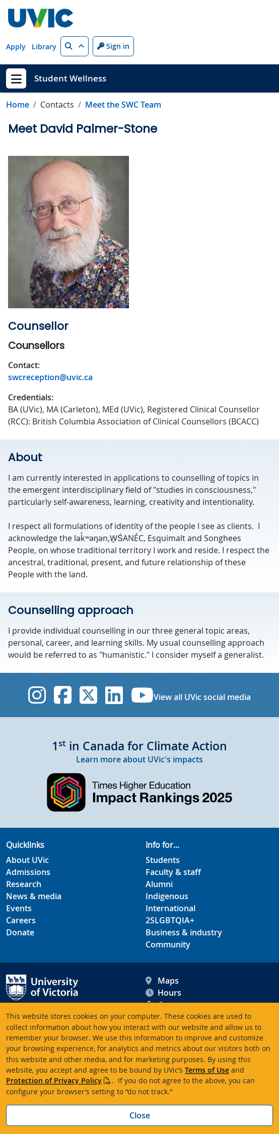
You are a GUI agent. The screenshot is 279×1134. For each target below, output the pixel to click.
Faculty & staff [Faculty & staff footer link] (173, 872)
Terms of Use (207, 1070)
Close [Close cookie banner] (139, 1115)
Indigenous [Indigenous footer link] (167, 896)
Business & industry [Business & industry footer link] (184, 932)
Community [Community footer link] (168, 944)
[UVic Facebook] (63, 695)
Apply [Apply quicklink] (16, 46)
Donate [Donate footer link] (20, 932)
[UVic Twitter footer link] (88, 695)
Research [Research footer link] (23, 884)
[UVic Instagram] (37, 695)
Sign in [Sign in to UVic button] (113, 46)
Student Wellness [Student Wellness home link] (70, 78)
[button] (74, 46)
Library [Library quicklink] (44, 46)
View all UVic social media (202, 697)
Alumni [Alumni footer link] (159, 884)
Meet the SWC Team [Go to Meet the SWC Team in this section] (123, 104)
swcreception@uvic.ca (50, 377)
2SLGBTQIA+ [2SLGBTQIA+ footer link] (170, 920)
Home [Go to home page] (17, 104)
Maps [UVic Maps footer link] (162, 981)
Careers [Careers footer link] (21, 920)
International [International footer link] (170, 908)
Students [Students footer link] (163, 859)
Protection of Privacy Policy (54, 1080)
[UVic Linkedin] (114, 695)
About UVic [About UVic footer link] (27, 859)
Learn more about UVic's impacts (139, 759)
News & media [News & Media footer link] (33, 896)
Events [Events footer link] (19, 908)
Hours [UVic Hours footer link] (163, 993)
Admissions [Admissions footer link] (28, 872)
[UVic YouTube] (142, 695)
